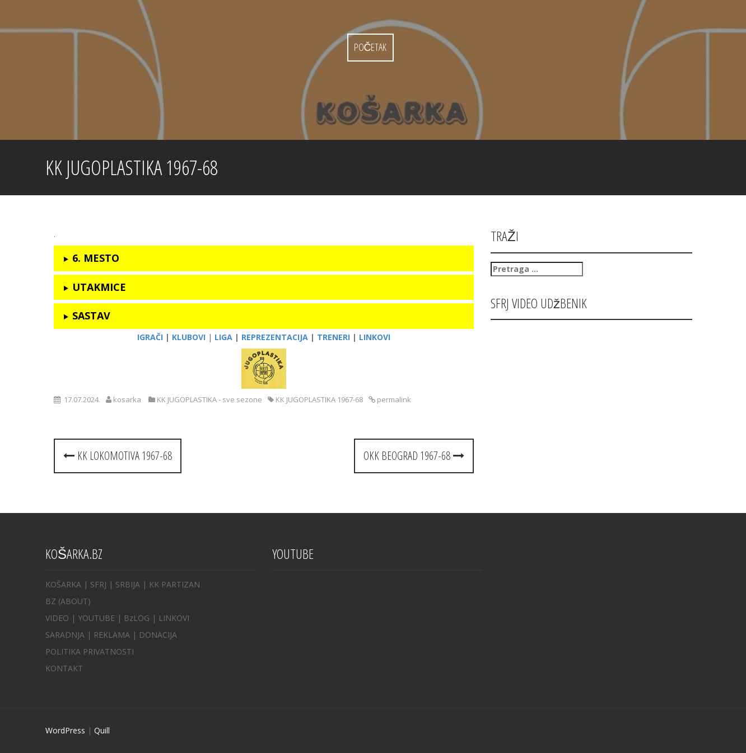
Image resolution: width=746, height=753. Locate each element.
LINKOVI (173, 618)
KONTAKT (64, 668)
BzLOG (137, 618)
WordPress (65, 730)
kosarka (127, 399)
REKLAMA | (116, 634)
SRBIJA (127, 584)
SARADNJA (65, 634)
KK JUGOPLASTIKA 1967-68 (319, 399)
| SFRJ (94, 584)
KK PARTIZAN (174, 584)
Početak (370, 47)
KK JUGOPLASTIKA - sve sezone (209, 399)
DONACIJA (158, 634)
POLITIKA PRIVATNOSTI (89, 651)
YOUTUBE (96, 618)
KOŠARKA (63, 584)
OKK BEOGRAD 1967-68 (413, 455)
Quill (102, 730)
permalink (393, 399)
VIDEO (57, 618)
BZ (50, 601)
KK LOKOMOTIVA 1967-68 (117, 455)
